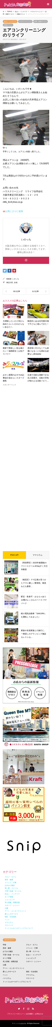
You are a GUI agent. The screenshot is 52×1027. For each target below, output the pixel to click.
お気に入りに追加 (14, 211)
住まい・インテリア (10, 21)
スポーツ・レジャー (33, 961)
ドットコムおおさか (20, 1023)
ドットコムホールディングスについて (17, 982)
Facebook (24, 1009)
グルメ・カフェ (32, 945)
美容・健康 (7, 948)
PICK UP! (14, 555)
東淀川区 (9, 283)
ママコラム (37, 555)
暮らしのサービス (9, 972)
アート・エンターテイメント (13, 968)
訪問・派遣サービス (40, 21)
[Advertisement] (26, 466)
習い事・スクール (32, 951)
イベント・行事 (32, 948)
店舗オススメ (8, 25)
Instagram (28, 1009)
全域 (15, 283)
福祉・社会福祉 (32, 972)
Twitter (19, 1009)
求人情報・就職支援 (10, 961)
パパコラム (7, 978)
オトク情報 (7, 958)
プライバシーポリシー (15, 1014)
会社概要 (29, 1014)
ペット (5, 975)
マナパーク (30, 978)
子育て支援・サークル (11, 955)
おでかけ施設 (8, 951)
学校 (4, 945)
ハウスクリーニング (25, 21)
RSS (33, 1009)
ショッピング (31, 958)
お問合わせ (39, 1014)
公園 (4, 965)
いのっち (15, 279)
